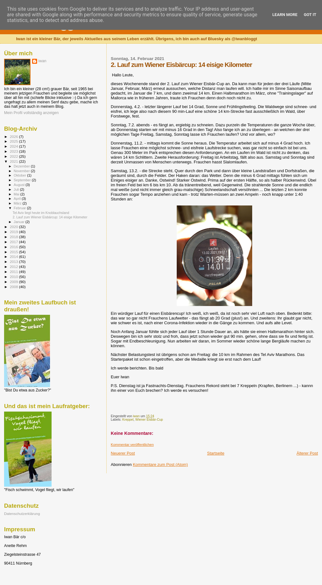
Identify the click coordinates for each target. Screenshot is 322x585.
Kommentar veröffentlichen (132, 444)
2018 (14, 237)
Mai (17, 194)
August (20, 185)
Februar (20, 208)
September (23, 180)
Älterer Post (307, 453)
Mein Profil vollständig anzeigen (31, 113)
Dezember (22, 166)
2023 (14, 151)
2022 (14, 156)
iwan (42, 61)
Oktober (20, 175)
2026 (14, 136)
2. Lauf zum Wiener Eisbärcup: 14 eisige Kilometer (50, 217)
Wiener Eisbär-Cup (149, 419)
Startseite (216, 453)
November (22, 171)
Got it (310, 14)
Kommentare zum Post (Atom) (160, 464)
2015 (14, 252)
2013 (14, 262)
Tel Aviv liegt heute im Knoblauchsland (41, 213)
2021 (14, 161)
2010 (14, 277)
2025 (14, 141)
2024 (14, 146)
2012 (14, 267)
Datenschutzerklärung (22, 513)
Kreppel (128, 419)
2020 (14, 227)
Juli (17, 189)
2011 (14, 272)
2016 (14, 247)
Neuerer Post (123, 453)
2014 (14, 256)
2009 (14, 282)
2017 (14, 242)
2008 (14, 287)
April (18, 198)
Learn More (284, 14)
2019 (14, 232)
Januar (19, 222)
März (18, 203)
